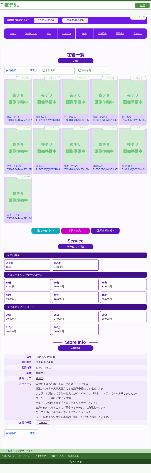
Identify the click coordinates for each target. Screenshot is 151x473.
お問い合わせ (7, 456)
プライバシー (25, 456)
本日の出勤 (74, 230)
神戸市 (39, 378)
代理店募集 (73, 456)
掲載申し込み (57, 456)
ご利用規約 (41, 456)
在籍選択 (11, 70)
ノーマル (43, 422)
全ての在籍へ (44, 230)
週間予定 (84, 70)
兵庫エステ (42, 373)
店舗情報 (102, 33)
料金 (49, 33)
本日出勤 (49, 70)
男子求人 (120, 33)
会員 (142, 5)
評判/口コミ (31, 33)
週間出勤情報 (104, 230)
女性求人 (137, 33)
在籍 (84, 33)
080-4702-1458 (44, 362)
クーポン (66, 33)
